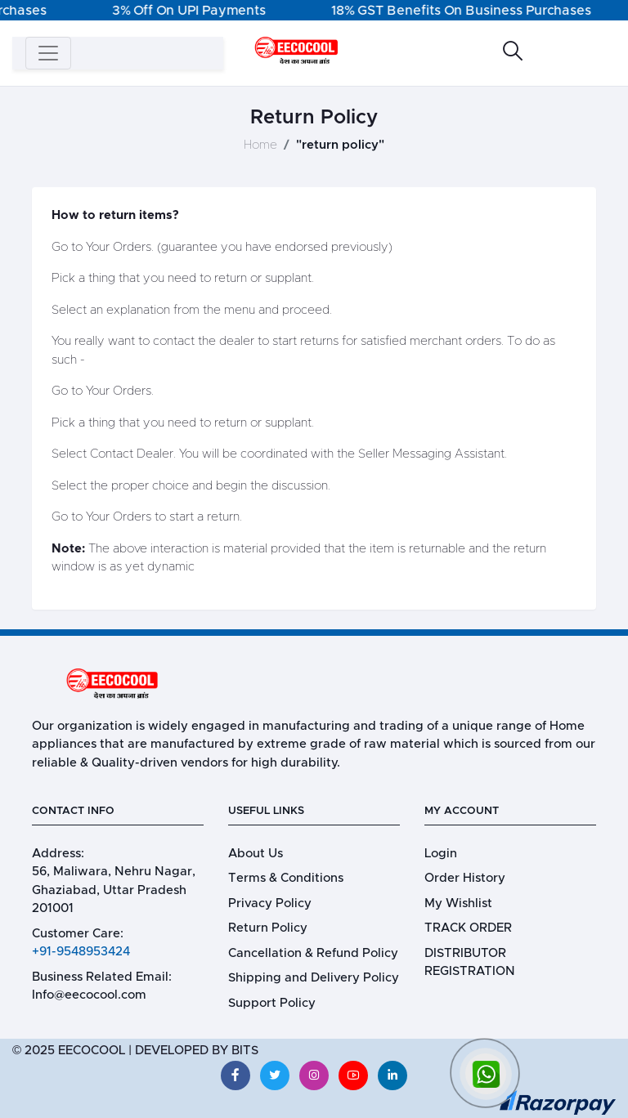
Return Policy (267, 928)
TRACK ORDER (468, 928)
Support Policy (272, 1003)
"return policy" (340, 145)
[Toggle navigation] (48, 53)
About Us (255, 853)
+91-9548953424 (81, 952)
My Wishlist (458, 903)
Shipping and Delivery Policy (313, 978)
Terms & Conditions (285, 878)
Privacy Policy (270, 903)
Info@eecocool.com (89, 995)
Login (440, 853)
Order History (464, 878)
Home (260, 145)
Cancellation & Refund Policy (313, 953)
